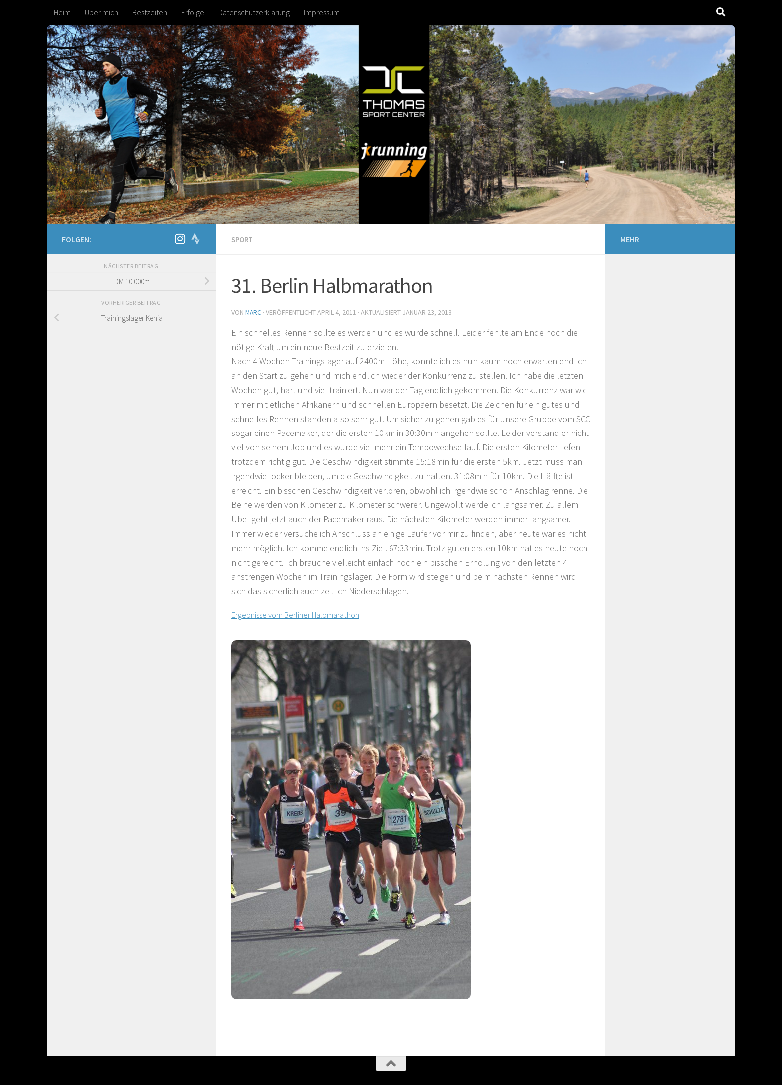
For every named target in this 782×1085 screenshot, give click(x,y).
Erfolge (192, 12)
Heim (62, 12)
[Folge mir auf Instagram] (180, 239)
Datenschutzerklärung (254, 12)
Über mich (101, 12)
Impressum (322, 12)
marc (253, 311)
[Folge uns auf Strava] (195, 239)
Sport (243, 239)
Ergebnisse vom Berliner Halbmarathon (305, 613)
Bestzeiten (149, 12)
